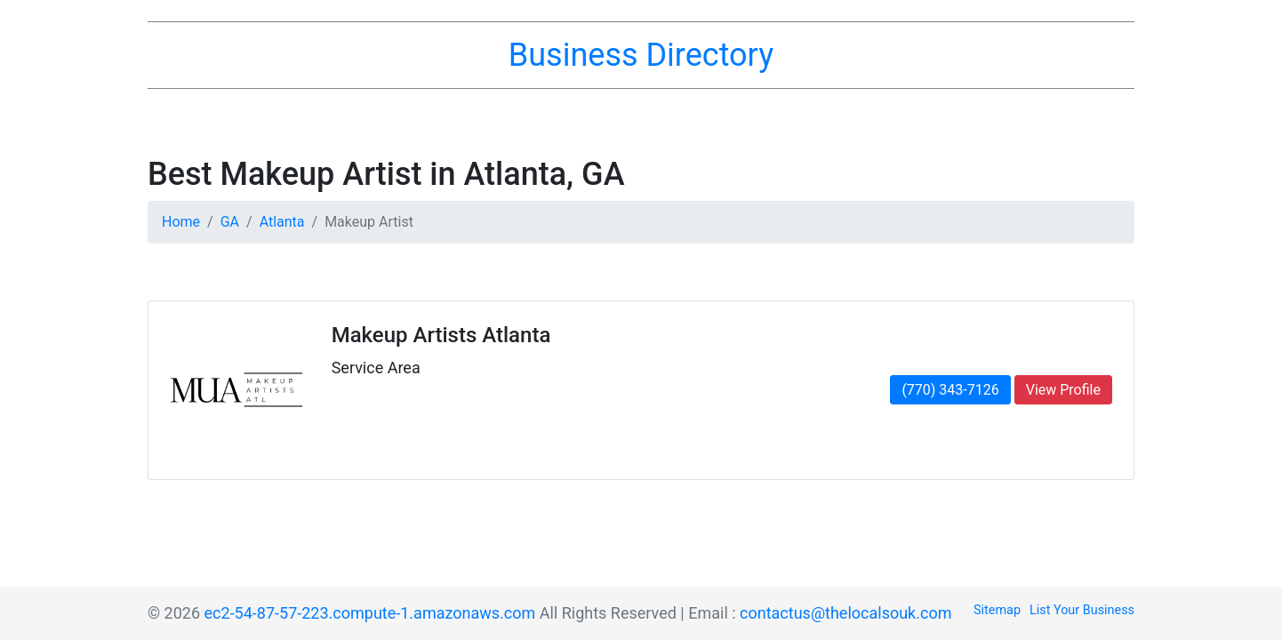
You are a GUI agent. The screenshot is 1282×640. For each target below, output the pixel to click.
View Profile (1063, 389)
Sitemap (997, 610)
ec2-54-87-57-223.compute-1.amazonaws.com (370, 613)
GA (229, 221)
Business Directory (641, 55)
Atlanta (282, 221)
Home (181, 221)
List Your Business (1082, 610)
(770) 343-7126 (949, 389)
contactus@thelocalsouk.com (845, 613)
